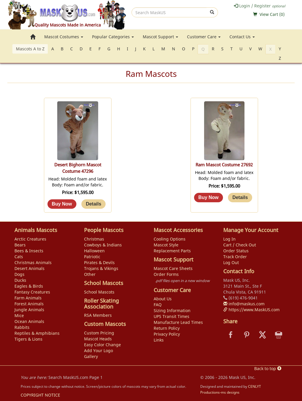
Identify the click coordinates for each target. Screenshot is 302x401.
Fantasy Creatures (32, 292)
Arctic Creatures (30, 239)
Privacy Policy (167, 334)
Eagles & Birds (28, 286)
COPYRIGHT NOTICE (40, 395)
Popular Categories (113, 36)
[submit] (212, 12)
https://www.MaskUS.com (251, 309)
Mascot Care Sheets (173, 268)
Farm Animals (28, 298)
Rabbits (21, 327)
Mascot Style (166, 245)
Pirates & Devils (99, 262)
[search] (169, 12)
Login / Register (259, 6)
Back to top (267, 368)
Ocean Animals (29, 321)
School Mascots (99, 292)
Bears (20, 245)
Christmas (94, 239)
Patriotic (92, 256)
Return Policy (167, 328)
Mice (19, 315)
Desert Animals (29, 268)
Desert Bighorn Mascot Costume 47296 (77, 168)
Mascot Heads (98, 339)
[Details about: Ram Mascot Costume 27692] (240, 197)
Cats (18, 256)
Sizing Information (172, 310)
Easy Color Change (102, 344)
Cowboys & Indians (103, 245)
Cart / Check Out (239, 245)
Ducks (20, 280)
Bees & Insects (28, 250)
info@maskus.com (244, 303)
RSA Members (98, 315)
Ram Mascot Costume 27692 (224, 165)
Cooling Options (170, 239)
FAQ (158, 304)
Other (90, 274)
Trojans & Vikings (101, 268)
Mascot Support (160, 36)
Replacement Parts (172, 250)
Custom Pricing (99, 333)
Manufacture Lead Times (178, 322)
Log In (229, 239)
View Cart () (272, 14)
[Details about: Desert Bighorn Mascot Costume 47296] (93, 204)
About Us (163, 298)
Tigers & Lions (28, 339)
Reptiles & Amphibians (37, 333)
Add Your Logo (98, 350)
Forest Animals (29, 303)
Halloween (94, 250)
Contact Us (242, 36)
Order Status (236, 250)
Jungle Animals (29, 309)
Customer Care (204, 36)
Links (159, 340)
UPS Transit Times (171, 316)
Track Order (235, 256)
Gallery (91, 356)
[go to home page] (33, 36)
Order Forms (166, 274)
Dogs (19, 274)
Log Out (231, 262)
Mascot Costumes (63, 36)
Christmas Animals (33, 262)
